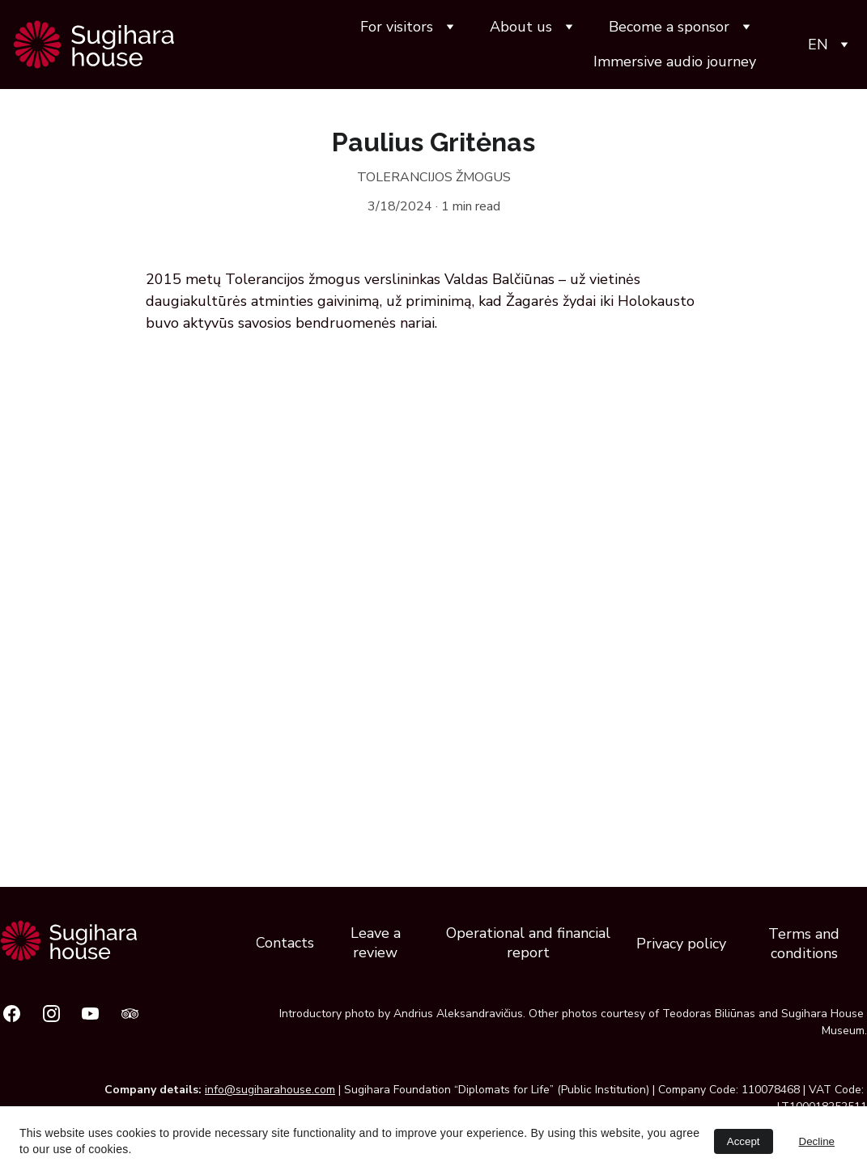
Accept (743, 1141)
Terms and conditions (803, 943)
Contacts (285, 942)
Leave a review (376, 942)
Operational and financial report (528, 942)
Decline (817, 1141)
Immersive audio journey (674, 61)
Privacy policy (681, 943)
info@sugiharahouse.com (270, 1089)
